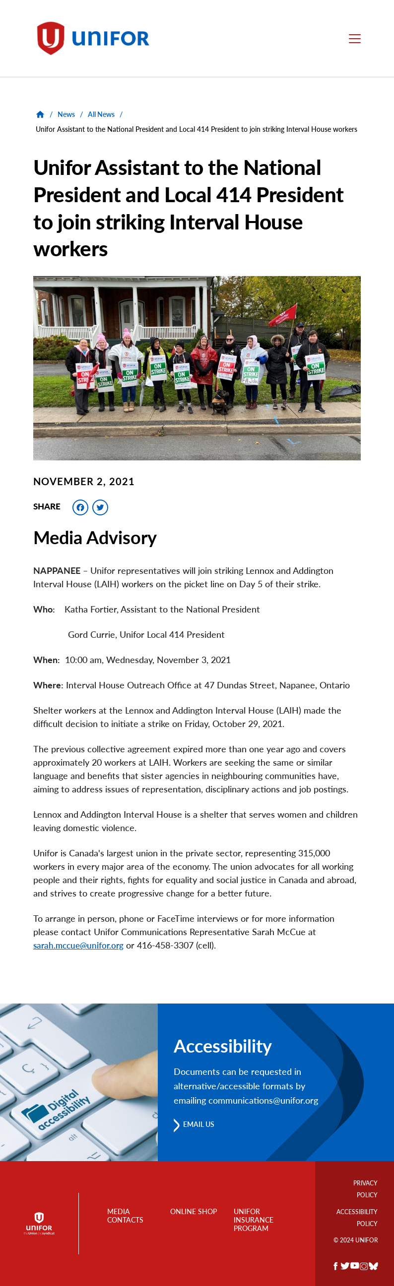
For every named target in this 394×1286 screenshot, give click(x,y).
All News (101, 114)
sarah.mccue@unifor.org (80, 945)
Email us (203, 1124)
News (66, 114)
